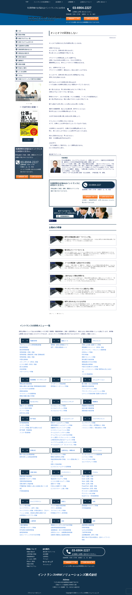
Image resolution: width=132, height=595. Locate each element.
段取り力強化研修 (56, 464)
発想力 (63, 501)
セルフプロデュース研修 (89, 461)
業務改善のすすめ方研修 (89, 362)
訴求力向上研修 (24, 413)
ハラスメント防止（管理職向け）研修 (93, 425)
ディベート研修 (24, 410)
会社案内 (59, 2)
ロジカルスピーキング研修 (59, 410)
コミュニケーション (99, 380)
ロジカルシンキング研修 (58, 405)
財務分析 (33, 450)
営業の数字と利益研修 (26, 483)
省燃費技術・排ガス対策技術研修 (61, 530)
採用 (94, 501)
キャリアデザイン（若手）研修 (29, 508)
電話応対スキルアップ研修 (59, 479)
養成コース (64, 341)
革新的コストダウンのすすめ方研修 (61, 525)
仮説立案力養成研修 (88, 408)
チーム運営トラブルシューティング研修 (63, 437)
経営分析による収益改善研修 (28, 457)
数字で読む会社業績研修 (27, 454)
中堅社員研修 (24, 359)
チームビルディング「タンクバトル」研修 (63, 444)
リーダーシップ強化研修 (58, 384)
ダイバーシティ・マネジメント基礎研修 (94, 349)
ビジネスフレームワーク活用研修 (61, 466)
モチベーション (97, 450)
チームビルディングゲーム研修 (60, 432)
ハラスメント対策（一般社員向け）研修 (94, 427)
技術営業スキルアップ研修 (28, 479)
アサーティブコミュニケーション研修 (93, 391)
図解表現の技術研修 (88, 386)
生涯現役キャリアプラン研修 (28, 515)
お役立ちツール (85, 2)
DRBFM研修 (85, 527)
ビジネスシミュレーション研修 (60, 430)
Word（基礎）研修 (87, 481)
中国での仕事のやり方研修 (90, 366)
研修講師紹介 (31, 556)
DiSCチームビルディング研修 (60, 423)
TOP (27, 2)
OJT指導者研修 (24, 423)
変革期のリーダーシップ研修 (59, 386)
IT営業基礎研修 (24, 491)
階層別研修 (33, 341)
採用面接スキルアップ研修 (90, 505)
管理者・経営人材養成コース (59, 345)
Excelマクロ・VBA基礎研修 (90, 496)
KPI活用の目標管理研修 (27, 530)
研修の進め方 (31, 551)
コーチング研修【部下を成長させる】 (31, 427)
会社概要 (45, 554)
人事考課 (33, 521)
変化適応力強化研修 (88, 359)
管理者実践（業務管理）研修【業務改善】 (32, 354)
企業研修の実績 (31, 554)
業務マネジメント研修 (88, 357)
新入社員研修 (24, 366)
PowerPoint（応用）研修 (89, 488)
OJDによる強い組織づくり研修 (91, 345)
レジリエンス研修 (87, 457)
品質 (94, 521)
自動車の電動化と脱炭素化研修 (60, 535)
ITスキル (95, 472)
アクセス (45, 559)
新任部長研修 (24, 347)
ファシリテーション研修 (89, 388)
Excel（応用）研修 (87, 479)
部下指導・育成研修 (26, 430)
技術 (62, 521)
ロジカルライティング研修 (59, 408)
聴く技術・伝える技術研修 (90, 384)
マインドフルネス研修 (88, 459)
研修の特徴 (30, 564)
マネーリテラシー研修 (26, 371)
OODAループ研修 (87, 352)
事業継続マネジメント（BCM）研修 (93, 347)
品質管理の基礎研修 (88, 525)
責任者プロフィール (49, 551)
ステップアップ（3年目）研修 (29, 362)
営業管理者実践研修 (26, 481)
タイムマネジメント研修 (58, 454)
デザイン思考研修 (56, 508)
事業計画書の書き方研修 (27, 396)
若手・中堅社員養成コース (59, 347)
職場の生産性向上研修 (57, 457)
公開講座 (71, 2)
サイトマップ (47, 564)
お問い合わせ (101, 2)
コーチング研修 (24, 425)
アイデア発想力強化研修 (58, 505)
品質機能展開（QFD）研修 (90, 535)
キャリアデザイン (35, 501)
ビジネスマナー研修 (57, 476)
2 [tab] (29, 103)
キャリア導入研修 (25, 505)
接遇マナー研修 (55, 483)
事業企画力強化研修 (26, 384)
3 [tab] (31, 103)
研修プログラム (31, 566)
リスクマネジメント (99, 419)
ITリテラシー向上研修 (88, 493)
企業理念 (45, 556)
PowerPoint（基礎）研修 (89, 486)
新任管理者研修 (24, 349)
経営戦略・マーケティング (38, 380)
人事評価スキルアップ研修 (28, 527)
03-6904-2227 (95, 184)
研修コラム (53, 220)
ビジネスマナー (66, 472)
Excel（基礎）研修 (87, 476)
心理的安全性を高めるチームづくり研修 (63, 440)
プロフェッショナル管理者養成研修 (30, 345)
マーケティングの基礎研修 (28, 393)
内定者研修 (23, 369)
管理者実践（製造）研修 (27, 357)
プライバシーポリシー (34, 593)
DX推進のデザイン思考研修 (59, 513)
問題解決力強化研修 (88, 405)
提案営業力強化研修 (26, 476)
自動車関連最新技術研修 (58, 527)
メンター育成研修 (25, 432)
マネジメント (97, 341)
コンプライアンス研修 (88, 423)
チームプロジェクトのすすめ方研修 (61, 435)
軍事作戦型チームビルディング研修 (61, 425)
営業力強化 (33, 472)
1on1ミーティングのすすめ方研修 (30, 535)
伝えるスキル (34, 402)
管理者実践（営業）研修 (27, 352)
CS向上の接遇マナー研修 (58, 486)
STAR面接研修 (86, 508)
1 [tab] (27, 103)
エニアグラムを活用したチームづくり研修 (63, 442)
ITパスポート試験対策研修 (90, 491)
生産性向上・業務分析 (68, 450)
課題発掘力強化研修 (88, 410)
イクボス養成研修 (87, 374)
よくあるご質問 (31, 559)
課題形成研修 (24, 391)
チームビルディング (67, 419)
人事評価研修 (24, 525)
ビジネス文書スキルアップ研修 (60, 481)
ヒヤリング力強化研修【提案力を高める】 (94, 393)
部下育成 (33, 419)
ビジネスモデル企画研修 (27, 388)
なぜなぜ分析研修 (87, 530)
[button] (34, 341)
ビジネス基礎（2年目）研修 (28, 364)
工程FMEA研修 (86, 532)
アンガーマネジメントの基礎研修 (92, 454)
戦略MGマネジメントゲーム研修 (60, 427)
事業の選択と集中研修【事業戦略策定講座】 (33, 386)
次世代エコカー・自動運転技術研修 (61, 532)
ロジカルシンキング (67, 402)
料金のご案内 (31, 561)
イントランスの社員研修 (42, 2)
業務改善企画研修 (87, 364)
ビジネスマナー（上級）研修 (59, 488)
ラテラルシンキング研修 (58, 510)
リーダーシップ (66, 380)
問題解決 (95, 402)
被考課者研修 (24, 532)
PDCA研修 (85, 354)
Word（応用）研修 (87, 483)
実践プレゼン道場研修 (26, 405)
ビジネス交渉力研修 (26, 408)
